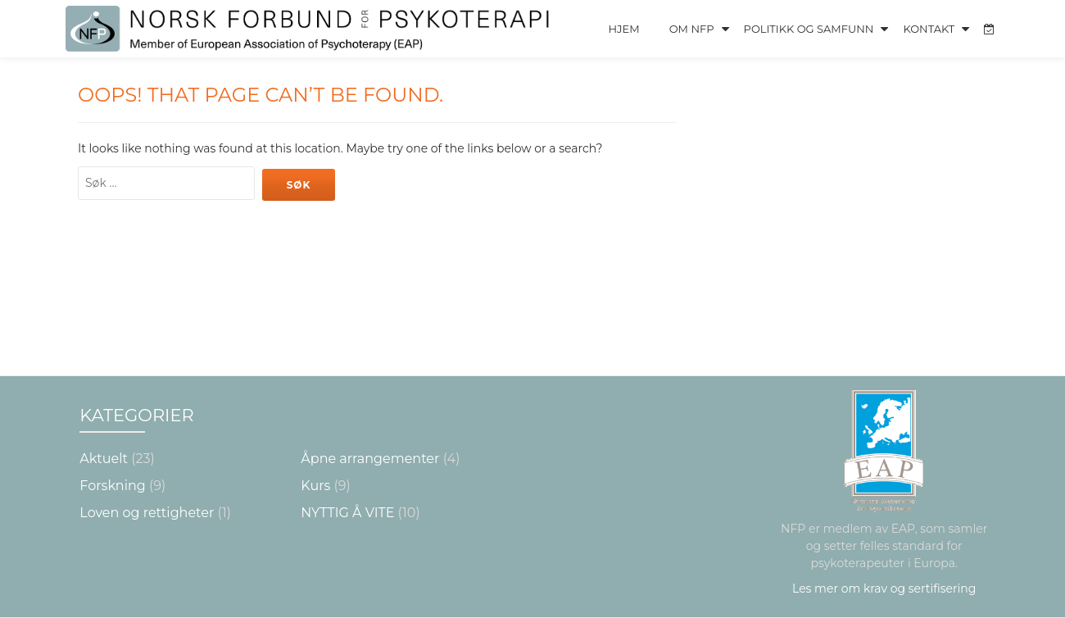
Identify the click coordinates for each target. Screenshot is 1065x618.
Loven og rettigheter (146, 512)
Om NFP (691, 28)
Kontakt (928, 28)
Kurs (315, 485)
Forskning (112, 485)
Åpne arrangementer (370, 458)
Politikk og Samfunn (809, 28)
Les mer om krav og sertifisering (884, 588)
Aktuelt (103, 458)
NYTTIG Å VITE (347, 512)
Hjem (623, 28)
